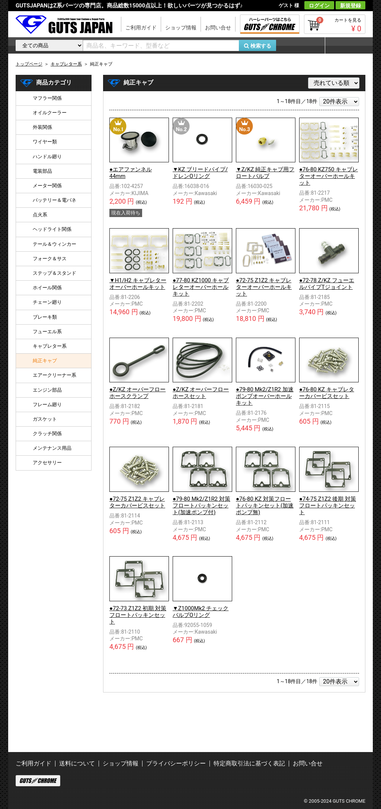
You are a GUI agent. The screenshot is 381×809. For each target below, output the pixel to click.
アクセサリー (47, 462)
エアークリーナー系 (54, 375)
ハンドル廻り (47, 156)
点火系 (40, 214)
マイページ (344, 45)
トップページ (29, 64)
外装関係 (42, 127)
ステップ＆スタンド (54, 273)
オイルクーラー (50, 112)
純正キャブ (45, 360)
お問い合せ (218, 28)
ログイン (319, 6)
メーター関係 (47, 185)
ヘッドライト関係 (52, 229)
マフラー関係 (47, 98)
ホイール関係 (47, 287)
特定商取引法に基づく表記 (249, 763)
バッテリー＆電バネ (54, 200)
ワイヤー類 (45, 141)
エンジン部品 (47, 390)
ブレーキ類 (45, 317)
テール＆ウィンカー (54, 244)
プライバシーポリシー (176, 763)
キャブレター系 (50, 346)
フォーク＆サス (50, 258)
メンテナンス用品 (52, 448)
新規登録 (350, 6)
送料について (77, 763)
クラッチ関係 (47, 433)
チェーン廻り (47, 302)
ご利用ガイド (141, 28)
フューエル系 (47, 331)
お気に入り (304, 45)
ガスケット (45, 419)
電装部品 (42, 171)
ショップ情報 (180, 28)
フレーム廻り (47, 404)
